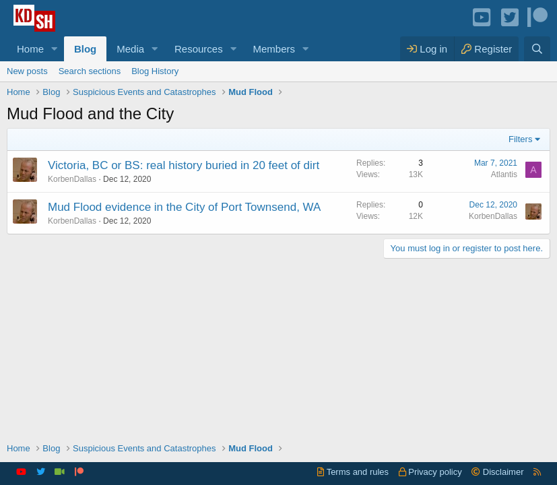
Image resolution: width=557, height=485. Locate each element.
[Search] (537, 48)
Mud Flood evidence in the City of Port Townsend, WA (184, 207)
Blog (85, 49)
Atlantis (504, 174)
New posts (27, 71)
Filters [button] (520, 139)
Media (130, 49)
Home (30, 49)
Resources (198, 49)
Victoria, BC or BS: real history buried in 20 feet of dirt (183, 165)
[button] (54, 48)
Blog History (154, 71)
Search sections (90, 71)
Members (274, 49)
